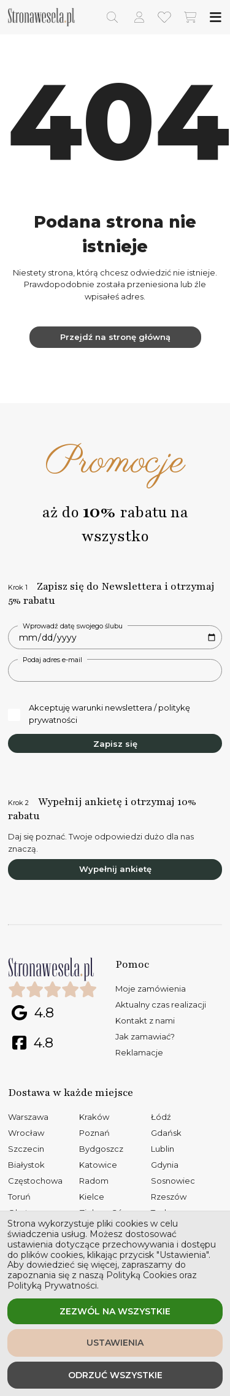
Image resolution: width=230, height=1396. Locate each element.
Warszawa (28, 1117)
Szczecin (26, 1149)
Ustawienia (115, 1342)
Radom (94, 1181)
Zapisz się (115, 744)
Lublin (162, 1149)
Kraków (94, 1117)
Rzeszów (168, 1196)
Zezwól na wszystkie (115, 1311)
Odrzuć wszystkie (115, 1375)
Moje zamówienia (150, 988)
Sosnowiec (173, 1181)
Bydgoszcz (101, 1149)
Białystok (26, 1165)
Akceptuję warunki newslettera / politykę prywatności (99, 714)
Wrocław (26, 1133)
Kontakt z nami (145, 1020)
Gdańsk (166, 1133)
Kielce (91, 1196)
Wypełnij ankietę (115, 869)
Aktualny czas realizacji (160, 1004)
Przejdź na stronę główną (115, 337)
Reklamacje (139, 1052)
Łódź (161, 1117)
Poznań (94, 1133)
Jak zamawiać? (145, 1036)
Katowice (98, 1165)
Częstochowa (35, 1181)
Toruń (19, 1196)
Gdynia (164, 1165)
